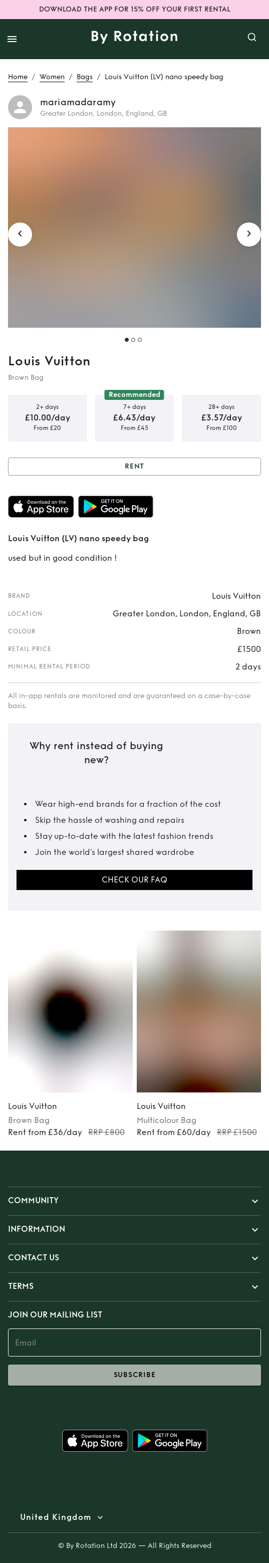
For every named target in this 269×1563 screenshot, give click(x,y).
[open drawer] (12, 39)
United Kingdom (55, 1517)
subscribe (134, 1375)
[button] (134, 1201)
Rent (134, 467)
